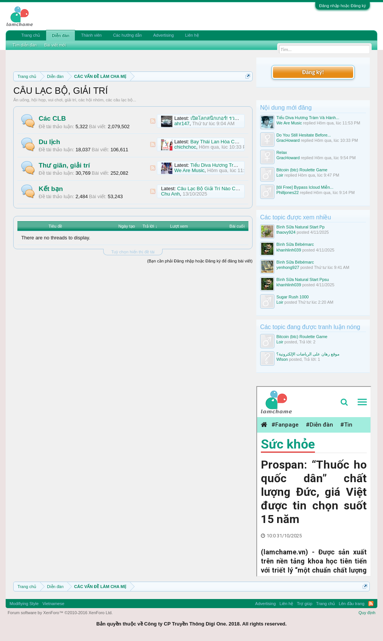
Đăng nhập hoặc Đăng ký (342, 5)
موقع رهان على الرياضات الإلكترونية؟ (308, 354)
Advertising (163, 35)
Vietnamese (53, 603)
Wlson (282, 359)
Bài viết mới (55, 45)
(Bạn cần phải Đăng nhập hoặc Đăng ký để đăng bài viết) (200, 261)
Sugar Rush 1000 (292, 297)
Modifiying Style (24, 603)
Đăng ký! (313, 72)
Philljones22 (287, 192)
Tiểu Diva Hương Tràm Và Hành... (307, 117)
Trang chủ (30, 35)
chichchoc (185, 147)
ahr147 (181, 123)
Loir (279, 175)
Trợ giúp (304, 603)
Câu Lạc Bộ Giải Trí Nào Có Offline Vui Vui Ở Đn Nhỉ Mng (240, 188)
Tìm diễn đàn (24, 45)
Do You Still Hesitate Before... (303, 135)
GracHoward (288, 140)
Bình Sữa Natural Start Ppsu (302, 279)
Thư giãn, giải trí (64, 165)
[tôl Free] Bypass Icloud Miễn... (304, 187)
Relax (281, 152)
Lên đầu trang (351, 603)
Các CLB (52, 118)
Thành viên (91, 35)
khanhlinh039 (288, 250)
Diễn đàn (60, 35)
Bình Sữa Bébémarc (295, 244)
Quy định (366, 612)
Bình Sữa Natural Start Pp (300, 227)
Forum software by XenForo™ (60, 612)
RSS (152, 121)
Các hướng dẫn (127, 35)
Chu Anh (170, 194)
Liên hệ (192, 35)
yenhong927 (287, 267)
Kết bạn (51, 188)
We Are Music (189, 170)
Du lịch (49, 142)
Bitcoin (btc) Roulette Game (301, 170)
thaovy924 (286, 232)
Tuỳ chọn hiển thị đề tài (133, 252)
